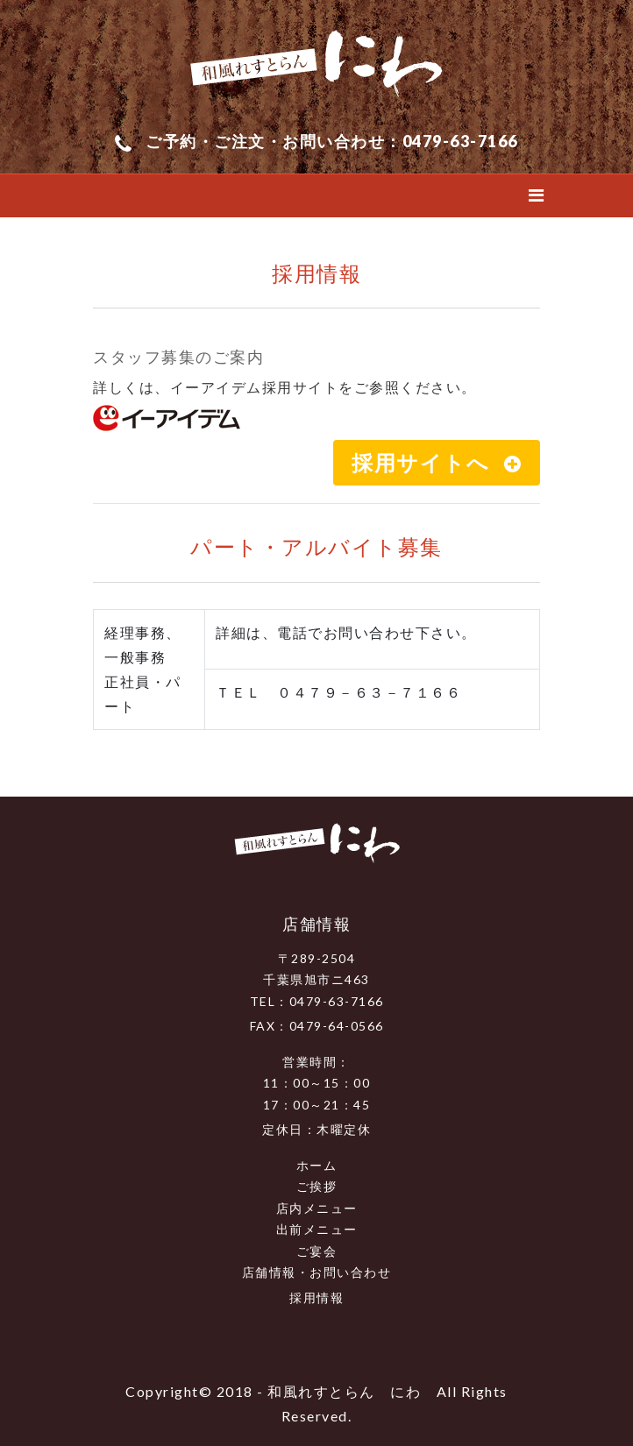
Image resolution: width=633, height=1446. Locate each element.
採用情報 (316, 1297)
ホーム (317, 1165)
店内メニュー (317, 1208)
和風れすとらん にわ (344, 1391)
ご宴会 (317, 1251)
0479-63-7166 (460, 141)
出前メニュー (317, 1229)
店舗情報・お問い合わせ (317, 1272)
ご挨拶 (317, 1186)
